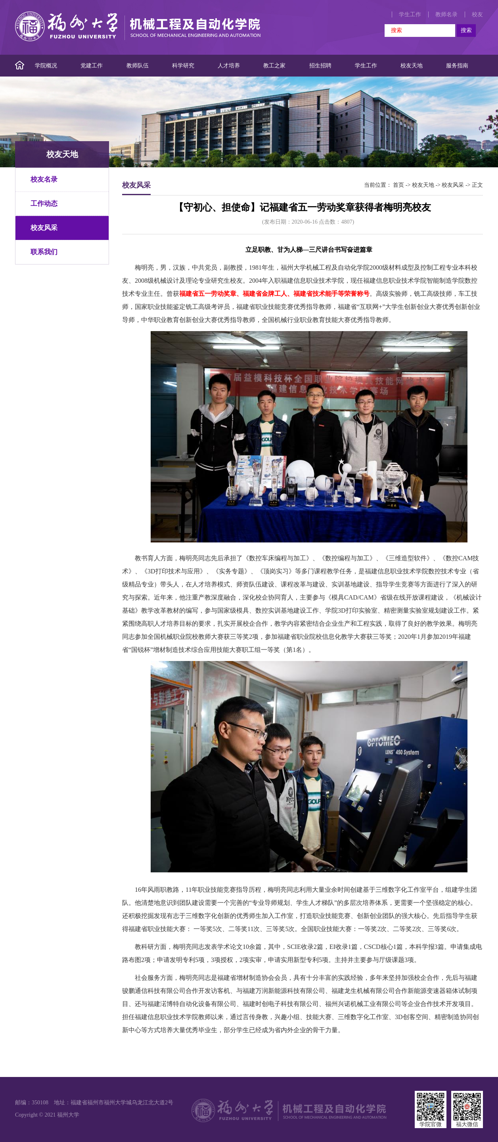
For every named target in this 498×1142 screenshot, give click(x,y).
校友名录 (44, 179)
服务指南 (457, 66)
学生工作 (410, 14)
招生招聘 (320, 66)
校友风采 (44, 228)
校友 (477, 14)
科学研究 (183, 66)
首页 (398, 185)
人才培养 (229, 66)
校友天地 (411, 66)
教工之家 (274, 66)
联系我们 (44, 252)
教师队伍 (137, 66)
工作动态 (44, 203)
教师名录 (446, 14)
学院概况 (46, 66)
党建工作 (91, 66)
